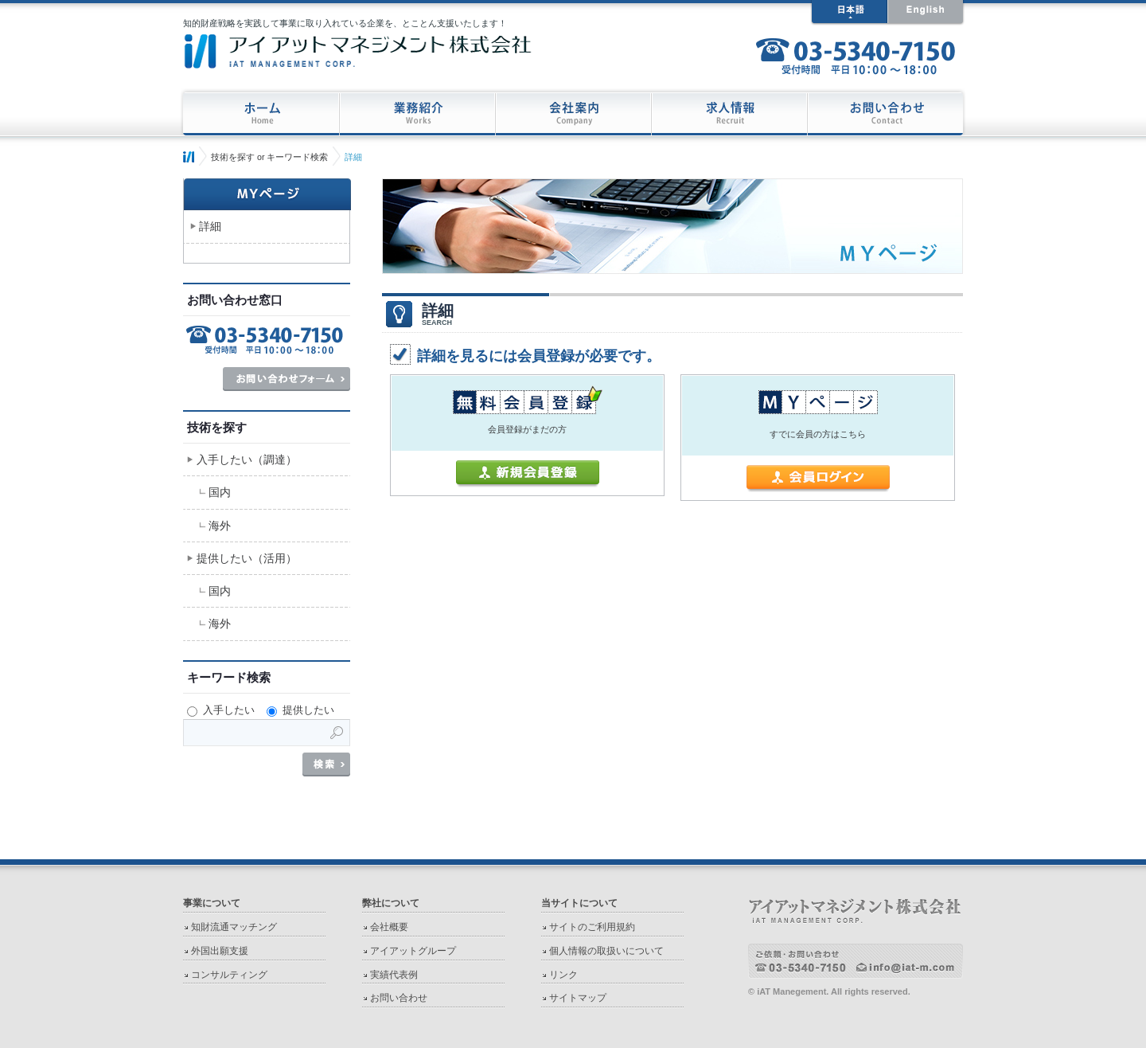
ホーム (188, 156)
